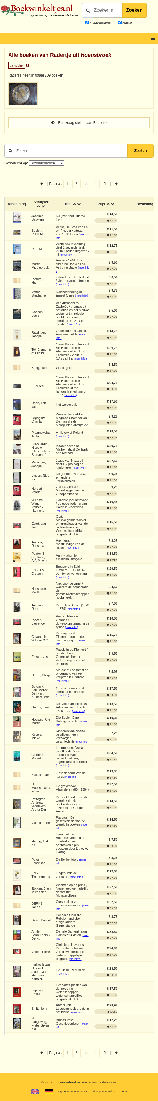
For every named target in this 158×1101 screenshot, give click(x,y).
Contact (123, 1091)
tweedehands (100, 23)
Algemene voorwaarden (72, 1091)
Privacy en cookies (103, 1091)
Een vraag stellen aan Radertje (79, 123)
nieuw (127, 23)
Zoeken (134, 10)
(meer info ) (66, 254)
